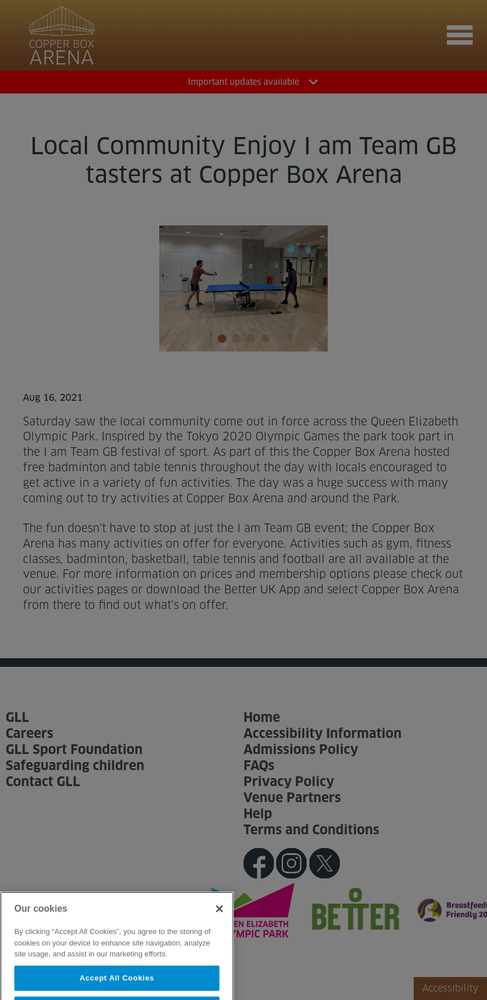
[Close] (219, 920)
